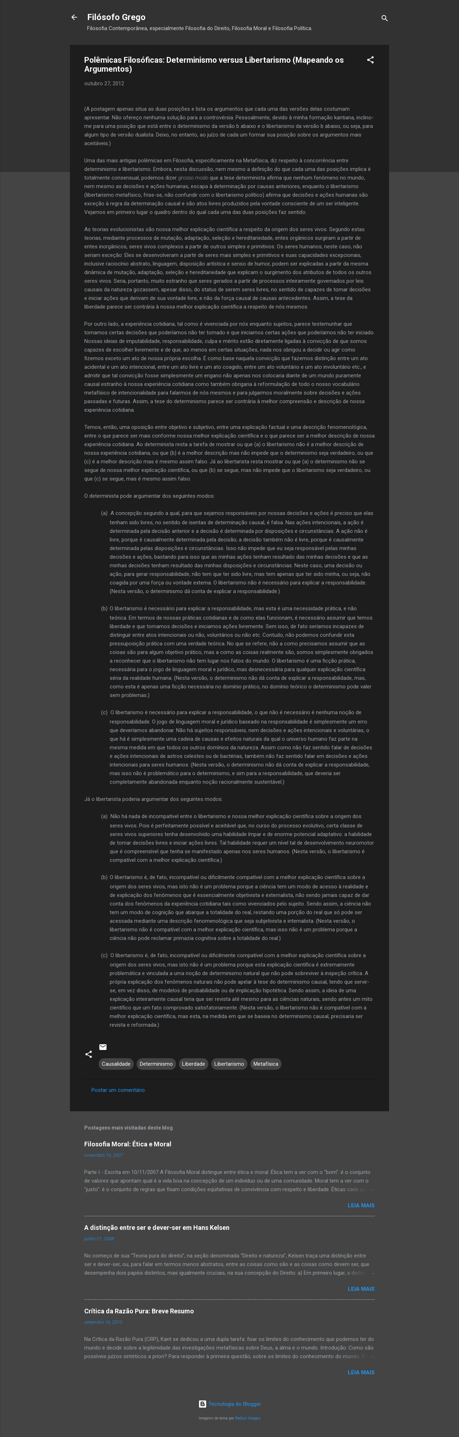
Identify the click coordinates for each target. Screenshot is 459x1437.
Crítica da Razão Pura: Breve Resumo (139, 1311)
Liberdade (193, 1064)
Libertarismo (229, 1064)
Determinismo (156, 1064)
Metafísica (266, 1064)
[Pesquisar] (384, 19)
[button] (370, 61)
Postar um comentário (118, 1090)
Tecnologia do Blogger (229, 1404)
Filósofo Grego (116, 17)
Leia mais (361, 1205)
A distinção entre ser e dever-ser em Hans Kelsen (157, 1227)
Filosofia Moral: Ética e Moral (127, 1144)
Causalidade (116, 1064)
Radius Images (248, 1418)
